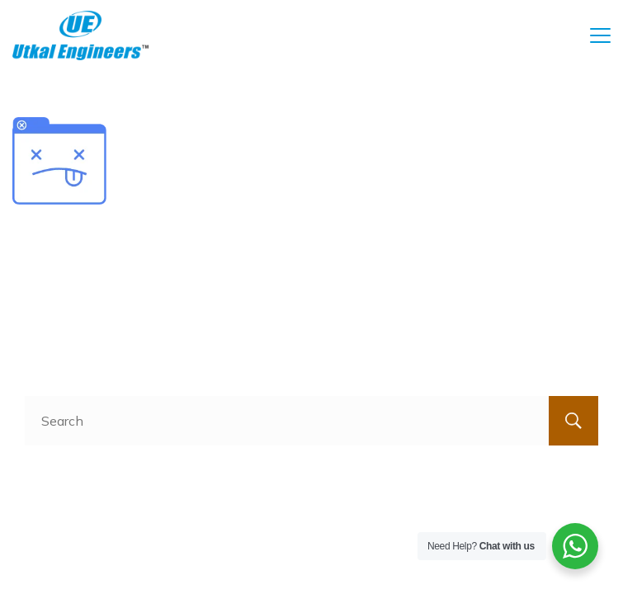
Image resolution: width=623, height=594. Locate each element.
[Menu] (600, 35)
